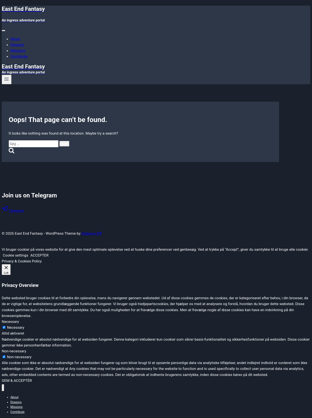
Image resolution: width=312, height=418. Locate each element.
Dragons (17, 44)
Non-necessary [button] (14, 351)
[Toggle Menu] (3, 30)
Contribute (19, 56)
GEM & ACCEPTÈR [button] (17, 380)
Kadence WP (91, 233)
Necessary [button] (10, 321)
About (15, 39)
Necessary (15, 327)
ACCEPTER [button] (39, 255)
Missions (17, 50)
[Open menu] (6, 79)
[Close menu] (3, 387)
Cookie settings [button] (15, 255)
